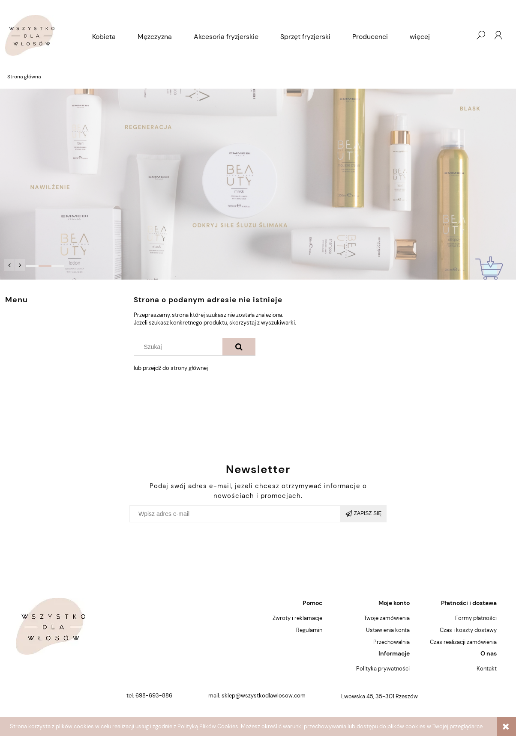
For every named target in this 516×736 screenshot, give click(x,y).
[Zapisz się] (363, 513)
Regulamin (309, 630)
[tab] (32, 266)
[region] (258, 184)
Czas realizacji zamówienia (463, 642)
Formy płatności (476, 618)
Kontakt (487, 668)
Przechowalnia (391, 642)
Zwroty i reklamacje (297, 618)
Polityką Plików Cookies (207, 726)
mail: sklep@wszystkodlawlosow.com (257, 695)
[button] (9, 265)
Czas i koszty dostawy (468, 630)
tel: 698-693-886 (149, 695)
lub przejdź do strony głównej (171, 368)
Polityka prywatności (383, 668)
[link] (258, 184)
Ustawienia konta (388, 630)
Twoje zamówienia (387, 618)
